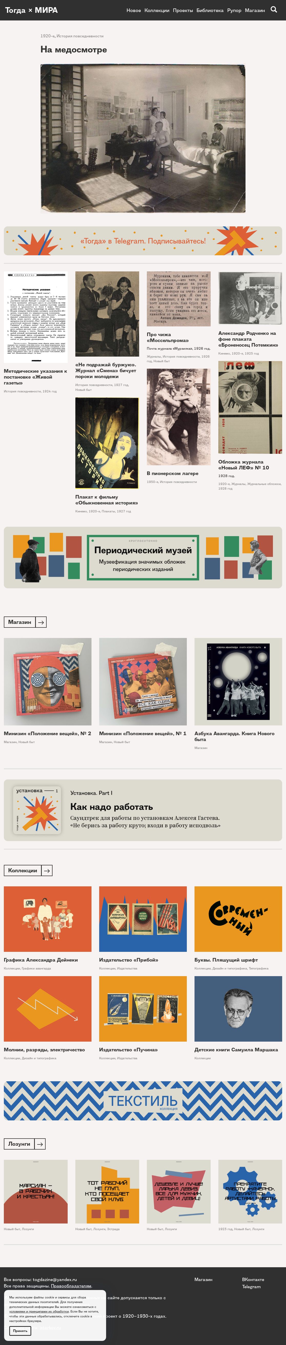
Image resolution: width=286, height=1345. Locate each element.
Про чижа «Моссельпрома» (168, 337)
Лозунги (28, 1230)
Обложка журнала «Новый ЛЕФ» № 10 (243, 464)
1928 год (225, 488)
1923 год (225, 1230)
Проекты (183, 10)
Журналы (154, 356)
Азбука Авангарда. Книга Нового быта (234, 737)
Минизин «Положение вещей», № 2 (47, 734)
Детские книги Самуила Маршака (236, 1050)
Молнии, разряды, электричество (44, 1050)
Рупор (234, 10)
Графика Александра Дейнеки (41, 960)
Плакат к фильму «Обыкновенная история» (106, 499)
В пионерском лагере (172, 473)
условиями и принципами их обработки (39, 1311)
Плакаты (108, 511)
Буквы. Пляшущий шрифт (226, 960)
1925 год (252, 353)
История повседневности (80, 36)
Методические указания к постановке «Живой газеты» (35, 377)
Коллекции (157, 10)
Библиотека (210, 10)
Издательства (127, 969)
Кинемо (224, 353)
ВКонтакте (253, 1279)
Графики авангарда (36, 969)
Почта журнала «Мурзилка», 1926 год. (178, 348)
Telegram (251, 1286)
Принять (20, 1330)
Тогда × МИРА (31, 10)
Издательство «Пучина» (128, 1050)
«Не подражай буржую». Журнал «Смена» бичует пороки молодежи (105, 370)
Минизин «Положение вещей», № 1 (143, 734)
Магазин (255, 10)
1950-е (152, 482)
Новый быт (83, 390)
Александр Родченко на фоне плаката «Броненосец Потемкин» (248, 339)
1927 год (121, 385)
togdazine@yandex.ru (55, 1279)
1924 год (50, 391)
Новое (134, 10)
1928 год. (226, 475)
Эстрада (113, 1230)
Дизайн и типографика (229, 969)
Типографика (259, 969)
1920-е (47, 36)
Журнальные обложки (264, 484)
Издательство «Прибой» (128, 960)
